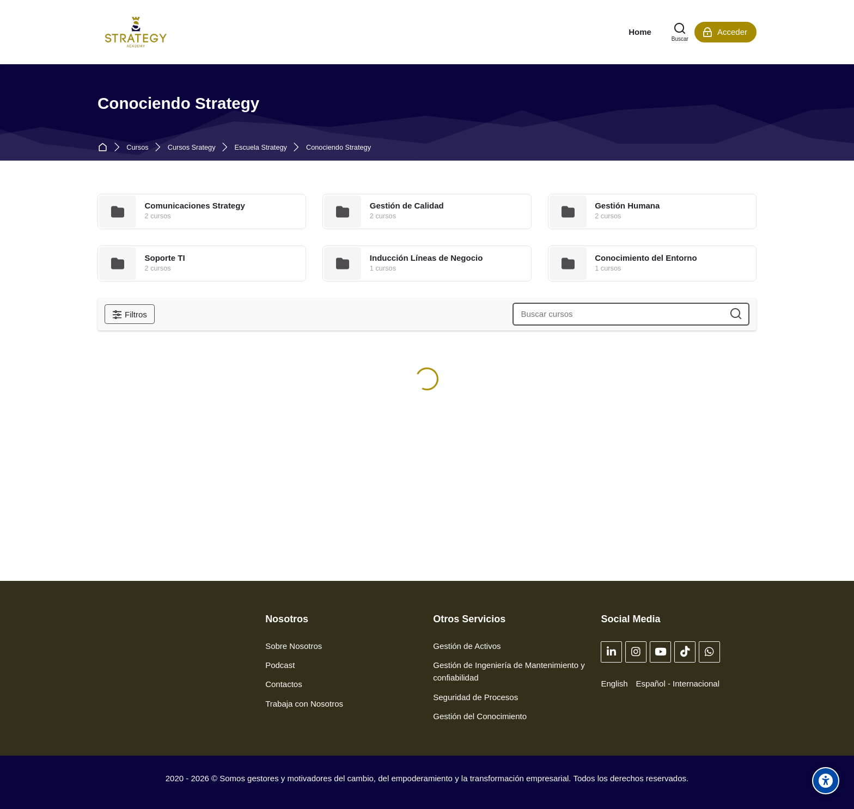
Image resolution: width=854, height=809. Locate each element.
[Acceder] (725, 32)
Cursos (137, 147)
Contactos (283, 684)
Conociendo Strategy (338, 147)
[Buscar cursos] (736, 314)
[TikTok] (685, 652)
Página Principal (104, 148)
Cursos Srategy (192, 147)
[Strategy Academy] (135, 32)
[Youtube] (660, 652)
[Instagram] (635, 652)
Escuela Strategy (261, 147)
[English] (614, 683)
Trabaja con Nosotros (304, 703)
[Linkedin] (611, 652)
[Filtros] (130, 314)
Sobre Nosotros (293, 646)
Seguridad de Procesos (475, 697)
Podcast (280, 665)
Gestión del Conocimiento (480, 716)
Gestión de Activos (467, 646)
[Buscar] (680, 32)
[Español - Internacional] (677, 683)
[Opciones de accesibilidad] (825, 780)
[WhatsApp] (709, 652)
